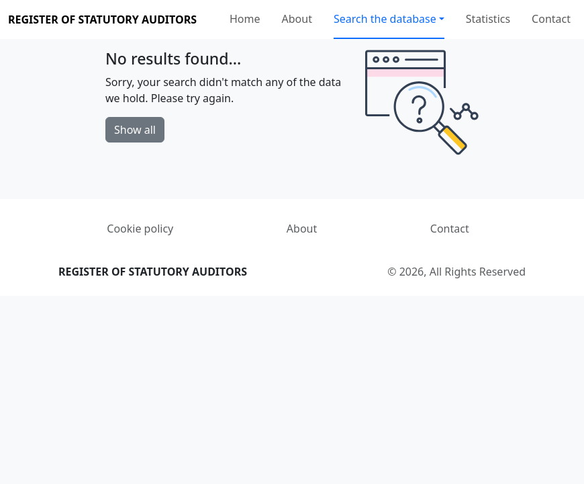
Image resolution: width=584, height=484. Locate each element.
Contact (551, 18)
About (297, 18)
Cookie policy (140, 228)
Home (245, 18)
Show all (135, 129)
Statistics (488, 18)
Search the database (385, 18)
